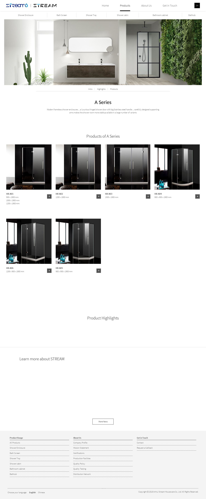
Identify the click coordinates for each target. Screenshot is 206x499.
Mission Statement (81, 447)
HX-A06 (10, 267)
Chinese (41, 492)
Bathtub (191, 15)
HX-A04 (158, 193)
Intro (90, 89)
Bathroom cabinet (160, 15)
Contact (140, 442)
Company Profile (80, 442)
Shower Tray (91, 15)
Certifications (78, 453)
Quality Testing (79, 468)
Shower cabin (122, 15)
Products (114, 89)
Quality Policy (79, 463)
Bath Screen (62, 15)
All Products (15, 442)
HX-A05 (59, 267)
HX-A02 (59, 193)
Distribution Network (82, 474)
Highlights (101, 89)
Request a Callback (145, 447)
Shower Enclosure (25, 15)
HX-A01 (10, 193)
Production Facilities (81, 458)
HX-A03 (108, 193)
